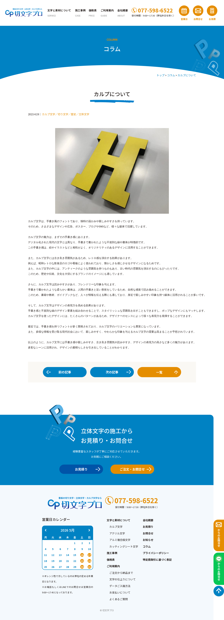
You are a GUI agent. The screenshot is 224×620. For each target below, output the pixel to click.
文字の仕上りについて (122, 579)
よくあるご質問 (118, 599)
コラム (171, 75)
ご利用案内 (107, 12)
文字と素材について (59, 12)
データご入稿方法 (119, 586)
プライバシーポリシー (156, 553)
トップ (160, 75)
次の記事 (112, 372)
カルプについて (187, 75)
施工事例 (80, 12)
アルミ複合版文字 (119, 540)
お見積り (86, 469)
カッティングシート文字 (123, 546)
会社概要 (148, 520)
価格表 (93, 12)
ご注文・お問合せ (134, 469)
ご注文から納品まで (121, 573)
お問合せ (148, 533)
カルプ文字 (115, 526)
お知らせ (148, 540)
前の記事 (64, 372)
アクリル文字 (117, 533)
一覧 (166, 372)
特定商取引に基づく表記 (157, 559)
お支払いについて (119, 592)
